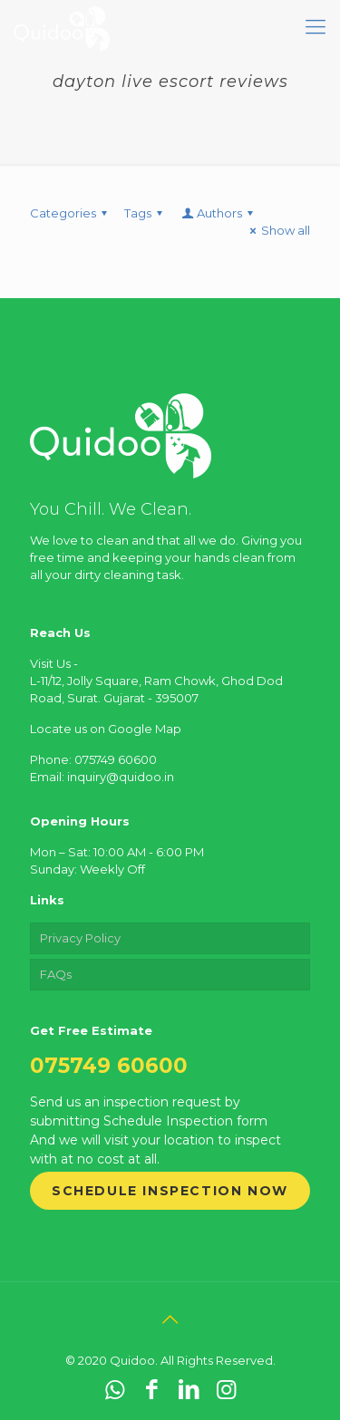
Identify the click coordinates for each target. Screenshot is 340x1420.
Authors (218, 213)
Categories (71, 213)
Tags (146, 213)
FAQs (56, 974)
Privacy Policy (80, 938)
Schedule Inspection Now (170, 1191)
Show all (277, 230)
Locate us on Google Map (105, 728)
